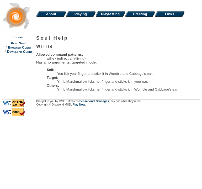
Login (18, 37)
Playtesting (110, 14)
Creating (140, 14)
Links (169, 14)
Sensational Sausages (94, 101)
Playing (81, 14)
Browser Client (19, 47)
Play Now (18, 43)
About (51, 14)
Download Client (19, 52)
